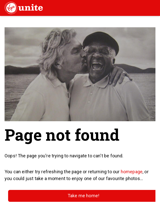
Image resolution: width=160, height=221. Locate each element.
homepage (132, 171)
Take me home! (83, 195)
